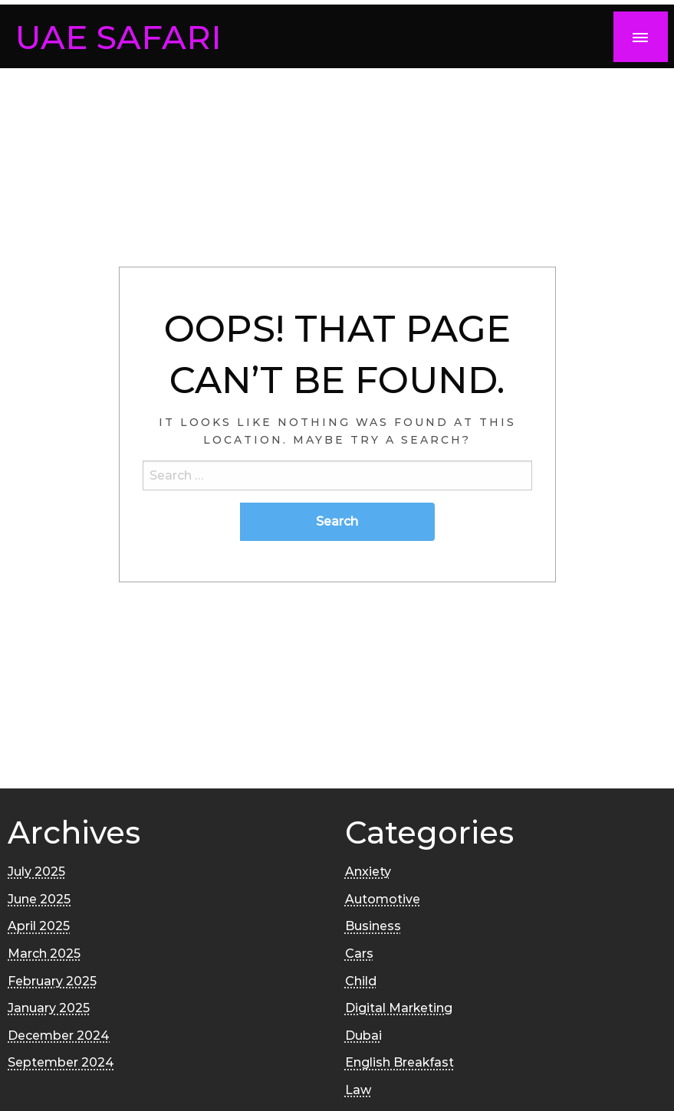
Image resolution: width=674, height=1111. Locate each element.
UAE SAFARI (118, 37)
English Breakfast (399, 1062)
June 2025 (39, 899)
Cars (359, 953)
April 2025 (39, 926)
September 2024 (61, 1062)
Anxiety (368, 871)
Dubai (363, 1035)
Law (358, 1090)
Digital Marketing (398, 1008)
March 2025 (44, 953)
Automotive (382, 899)
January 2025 (49, 1008)
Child (360, 981)
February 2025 (52, 981)
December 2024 (59, 1035)
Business (373, 926)
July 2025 (36, 871)
